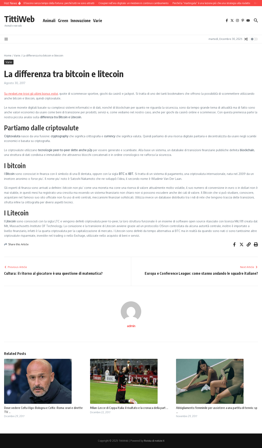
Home (7, 55)
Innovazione (81, 20)
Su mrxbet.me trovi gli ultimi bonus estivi (31, 93)
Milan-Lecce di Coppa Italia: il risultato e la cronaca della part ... (129, 408)
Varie (97, 20)
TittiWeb (19, 19)
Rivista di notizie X (154, 440)
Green (63, 20)
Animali (49, 20)
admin (131, 326)
